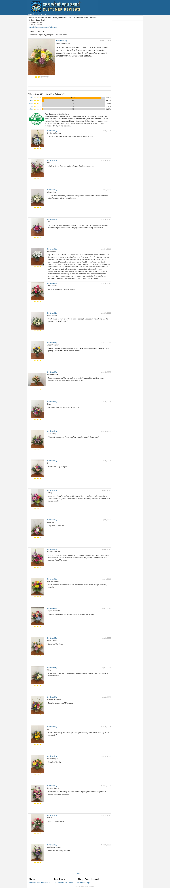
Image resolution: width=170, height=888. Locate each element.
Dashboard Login (83, 883)
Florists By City (40, 14)
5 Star (35, 98)
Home (30, 14)
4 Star (35, 101)
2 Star (35, 106)
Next (78, 874)
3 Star (35, 103)
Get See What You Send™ (63, 883)
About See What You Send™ (39, 883)
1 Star (35, 109)
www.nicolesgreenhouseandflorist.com (42, 27)
